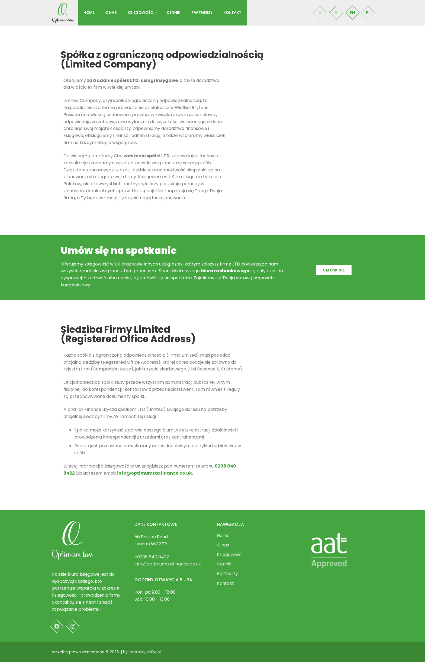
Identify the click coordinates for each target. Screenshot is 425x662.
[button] (334, 270)
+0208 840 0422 (151, 557)
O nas (223, 545)
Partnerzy (227, 574)
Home (223, 536)
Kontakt (225, 583)
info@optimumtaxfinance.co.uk (154, 473)
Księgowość (230, 555)
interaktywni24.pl (145, 652)
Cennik (224, 564)
